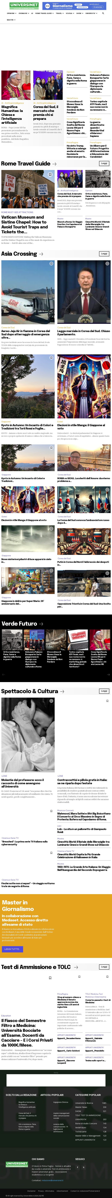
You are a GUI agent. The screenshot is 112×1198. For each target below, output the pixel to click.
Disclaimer (31, 1191)
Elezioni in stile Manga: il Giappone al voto (23, 520)
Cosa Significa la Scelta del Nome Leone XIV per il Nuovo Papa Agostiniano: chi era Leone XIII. (99, 658)
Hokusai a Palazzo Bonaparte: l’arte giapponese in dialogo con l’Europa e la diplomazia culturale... (99, 83)
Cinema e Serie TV (10, 838)
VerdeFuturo (95, 72)
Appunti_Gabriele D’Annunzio (93, 1039)
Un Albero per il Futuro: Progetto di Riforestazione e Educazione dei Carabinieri (99, 151)
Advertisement (62, 1191)
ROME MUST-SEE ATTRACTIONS (17, 212)
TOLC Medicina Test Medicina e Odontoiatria (95, 995)
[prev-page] (3, 675)
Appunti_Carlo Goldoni (68, 1050)
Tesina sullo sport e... (95, 1060)
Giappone (6, 421)
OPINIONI (11, 13)
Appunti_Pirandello (94, 1050)
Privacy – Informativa (46, 1191)
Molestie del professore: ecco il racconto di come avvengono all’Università (22, 783)
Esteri (60, 421)
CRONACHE (24, 13)
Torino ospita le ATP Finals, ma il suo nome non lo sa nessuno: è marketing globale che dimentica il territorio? (77, 659)
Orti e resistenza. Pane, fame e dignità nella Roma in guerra (97, 196)
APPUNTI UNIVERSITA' (66, 1035)
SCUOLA (70, 13)
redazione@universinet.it (52, 1180)
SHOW (79, 13)
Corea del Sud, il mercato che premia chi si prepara (28, 1115)
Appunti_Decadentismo (69, 1038)
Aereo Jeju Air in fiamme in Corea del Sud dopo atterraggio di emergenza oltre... (25, 334)
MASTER (11, 20)
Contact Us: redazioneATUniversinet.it (85, 1191)
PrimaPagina (95, 119)
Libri (59, 826)
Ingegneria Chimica (60, 1102)
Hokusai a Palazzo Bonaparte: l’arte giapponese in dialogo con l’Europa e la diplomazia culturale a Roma (33, 659)
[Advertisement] (56, 50)
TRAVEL (60, 13)
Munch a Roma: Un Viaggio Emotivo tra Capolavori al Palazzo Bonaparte (69, 224)
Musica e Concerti (65, 810)
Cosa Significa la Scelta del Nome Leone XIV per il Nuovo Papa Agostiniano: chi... (76, 128)
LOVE (4, 776)
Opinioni (70, 72)
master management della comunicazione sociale (61, 1115)
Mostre (60, 219)
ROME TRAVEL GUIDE (44, 13)
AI (32, 13)
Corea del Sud (8, 327)
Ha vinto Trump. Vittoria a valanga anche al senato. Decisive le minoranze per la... (77, 151)
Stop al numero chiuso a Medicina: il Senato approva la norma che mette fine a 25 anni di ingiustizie (69, 1002)
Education (6, 1015)
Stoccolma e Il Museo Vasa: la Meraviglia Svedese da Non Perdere (75, 107)
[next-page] (108, 675)
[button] (103, 13)
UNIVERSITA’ (91, 13)
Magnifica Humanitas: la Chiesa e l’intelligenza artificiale (12, 114)
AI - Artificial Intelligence (12, 103)
